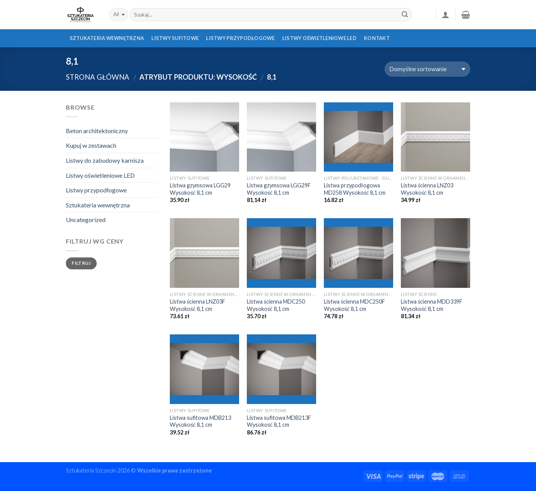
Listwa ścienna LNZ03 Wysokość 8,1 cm (427, 189)
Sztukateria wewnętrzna (107, 38)
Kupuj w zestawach (91, 145)
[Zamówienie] (427, 69)
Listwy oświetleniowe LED (319, 38)
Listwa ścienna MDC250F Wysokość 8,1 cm (354, 305)
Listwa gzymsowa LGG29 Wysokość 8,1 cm (200, 189)
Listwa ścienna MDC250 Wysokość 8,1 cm (276, 305)
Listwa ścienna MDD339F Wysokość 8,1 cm (431, 305)
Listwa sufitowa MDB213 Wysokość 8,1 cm (200, 421)
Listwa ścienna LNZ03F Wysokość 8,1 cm (197, 305)
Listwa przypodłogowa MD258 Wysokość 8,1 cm (354, 189)
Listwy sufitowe (175, 38)
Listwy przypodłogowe (240, 38)
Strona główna (97, 77)
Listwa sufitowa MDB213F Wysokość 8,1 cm (279, 421)
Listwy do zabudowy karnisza (105, 160)
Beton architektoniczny (97, 130)
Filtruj (81, 263)
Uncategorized (86, 219)
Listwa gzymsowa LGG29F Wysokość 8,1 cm (279, 189)
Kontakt (377, 38)
